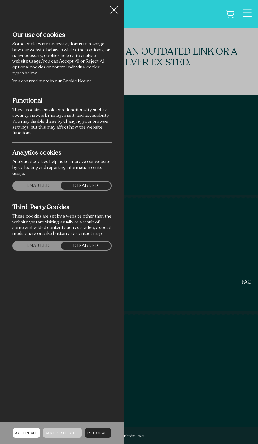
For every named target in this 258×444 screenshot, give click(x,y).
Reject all (98, 433)
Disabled (85, 185)
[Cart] (229, 13)
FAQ (246, 281)
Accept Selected (62, 433)
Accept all (26, 433)
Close (114, 7)
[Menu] (247, 13)
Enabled (38, 185)
